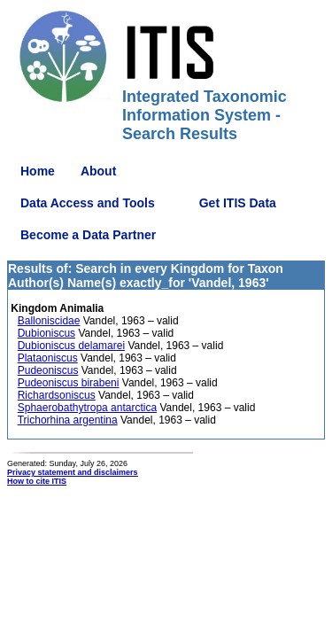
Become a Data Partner (88, 235)
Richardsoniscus (57, 395)
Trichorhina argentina (68, 420)
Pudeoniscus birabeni (69, 383)
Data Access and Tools (87, 203)
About (98, 171)
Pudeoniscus (48, 370)
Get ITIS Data (237, 203)
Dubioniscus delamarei (71, 345)
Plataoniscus (48, 358)
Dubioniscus (46, 333)
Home (37, 171)
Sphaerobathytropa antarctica (87, 407)
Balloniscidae (49, 321)
